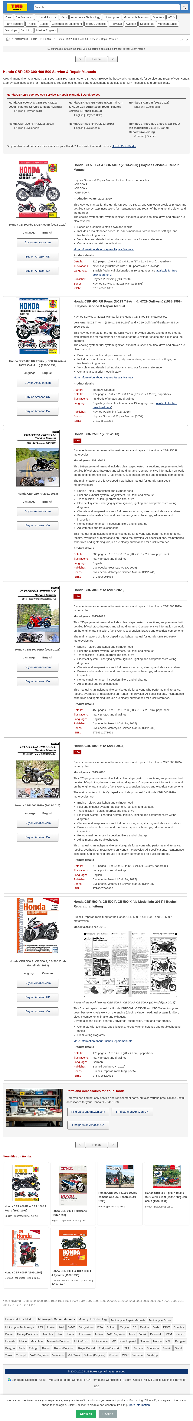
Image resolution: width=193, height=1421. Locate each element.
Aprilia (51, 1327)
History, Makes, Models (19, 1319)
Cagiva (124, 1327)
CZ (134, 1327)
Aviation (131, 23)
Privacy (126, 1379)
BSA (100, 1327)
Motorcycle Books (160, 1320)
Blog (67, 1379)
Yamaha (137, 1355)
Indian (99, 1334)
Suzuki (167, 1348)
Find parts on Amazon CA (88, 1124)
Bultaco (111, 1327)
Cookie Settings (162, 1379)
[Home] (8, 39)
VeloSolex (74, 1355)
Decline (107, 1414)
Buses (44, 23)
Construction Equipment (67, 23)
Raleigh (33, 1348)
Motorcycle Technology (93, 1319)
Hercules (47, 1334)
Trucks (31, 23)
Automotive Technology (85, 17)
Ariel (61, 1327)
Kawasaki (156, 1334)
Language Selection (24, 1379)
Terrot (8, 1355)
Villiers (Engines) (94, 1355)
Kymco (180, 1334)
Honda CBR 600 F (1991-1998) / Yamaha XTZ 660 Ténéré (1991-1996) (117, 1197)
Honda (47, 38)
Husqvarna (84, 1334)
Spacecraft (147, 23)
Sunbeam (153, 1348)
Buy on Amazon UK (37, 256)
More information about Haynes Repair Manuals (104, 249)
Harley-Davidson (27, 1334)
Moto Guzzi (81, 1341)
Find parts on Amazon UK (132, 1111)
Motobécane (100, 1341)
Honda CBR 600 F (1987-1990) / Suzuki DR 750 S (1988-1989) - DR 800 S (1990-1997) (166, 1197)
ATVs (171, 17)
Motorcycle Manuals (136, 17)
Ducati (9, 1334)
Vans (64, 17)
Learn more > (138, 48)
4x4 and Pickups (46, 17)
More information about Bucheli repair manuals (103, 1041)
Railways (116, 23)
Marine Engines (46, 30)
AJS (40, 1327)
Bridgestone (85, 1327)
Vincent (114, 1355)
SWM (178, 1348)
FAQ (87, 1379)
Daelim (144, 1327)
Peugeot (180, 1341)
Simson (138, 1348)
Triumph (21, 1355)
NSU (168, 1341)
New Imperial (127, 1341)
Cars (8, 17)
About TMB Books (50, 1379)
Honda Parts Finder (124, 146)
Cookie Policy (141, 1379)
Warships (11, 30)
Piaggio (10, 1348)
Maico (23, 1341)
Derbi (156, 1327)
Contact (77, 1379)
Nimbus (144, 1341)
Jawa (131, 1334)
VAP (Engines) (39, 1355)
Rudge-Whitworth (109, 1348)
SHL (127, 1348)
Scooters (158, 17)
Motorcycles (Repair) (26, 38)
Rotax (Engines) (64, 1348)
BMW (71, 1327)
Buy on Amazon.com (38, 242)
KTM (169, 1334)
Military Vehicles (96, 23)
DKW (166, 1327)
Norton (157, 1341)
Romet (46, 1348)
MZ (114, 1341)
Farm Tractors (14, 23)
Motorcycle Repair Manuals (128, 1320)
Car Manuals (24, 17)
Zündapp (152, 1355)
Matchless (37, 1341)
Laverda (10, 1341)
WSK (125, 1355)
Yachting (26, 30)
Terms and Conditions (105, 1379)
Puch (21, 1348)
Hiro (59, 1334)
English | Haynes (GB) (35, 106)
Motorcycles (111, 17)
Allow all (86, 1414)
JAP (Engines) (116, 1334)
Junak (142, 1334)
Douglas (179, 1327)
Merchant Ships (167, 23)
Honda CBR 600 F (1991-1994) (23, 1272)
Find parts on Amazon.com (88, 1111)
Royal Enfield (86, 1348)
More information (139, 1404)
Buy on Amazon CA (37, 270)
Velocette (58, 1355)
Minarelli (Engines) (58, 1341)
